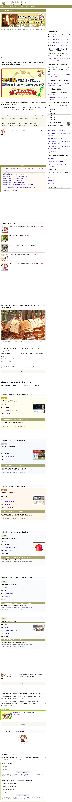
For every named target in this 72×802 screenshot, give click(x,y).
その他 (4, 792)
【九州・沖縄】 (59, 166)
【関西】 (67, 164)
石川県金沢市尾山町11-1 (10, 502)
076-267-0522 (8, 633)
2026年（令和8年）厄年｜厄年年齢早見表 (58, 39)
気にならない (6, 769)
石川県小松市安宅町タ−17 (11, 547)
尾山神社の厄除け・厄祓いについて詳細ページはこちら (16, 511)
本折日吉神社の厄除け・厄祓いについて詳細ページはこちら (17, 603)
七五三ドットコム (52, 177)
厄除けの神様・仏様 (52, 158)
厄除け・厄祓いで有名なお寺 (9, 786)
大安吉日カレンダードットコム (55, 183)
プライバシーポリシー (19, 6)
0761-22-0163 (8, 596)
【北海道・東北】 (52, 164)
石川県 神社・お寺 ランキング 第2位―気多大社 (14, 178)
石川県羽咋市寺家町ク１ (10, 456)
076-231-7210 (8, 504)
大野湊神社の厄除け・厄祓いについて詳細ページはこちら (16, 640)
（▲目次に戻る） (23, 371)
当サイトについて (9, 6)
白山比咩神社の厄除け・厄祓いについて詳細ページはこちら (17, 419)
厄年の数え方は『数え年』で (55, 138)
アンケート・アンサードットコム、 (25, 774)
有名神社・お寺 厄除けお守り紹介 (56, 161)
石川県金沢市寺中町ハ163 (11, 630)
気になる (5, 766)
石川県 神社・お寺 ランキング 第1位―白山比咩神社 (15, 176)
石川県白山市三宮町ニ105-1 (11, 410)
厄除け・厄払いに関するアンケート (11, 190)
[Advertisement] (23, 44)
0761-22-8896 (8, 550)
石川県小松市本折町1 (10, 593)
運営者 (27, 6)
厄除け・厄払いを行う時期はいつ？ (56, 130)
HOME (2, 6)
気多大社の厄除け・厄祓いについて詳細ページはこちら (16, 465)
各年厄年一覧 (64, 45)
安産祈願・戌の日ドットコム (55, 180)
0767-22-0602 (8, 459)
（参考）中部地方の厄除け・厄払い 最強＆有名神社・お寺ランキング (19, 187)
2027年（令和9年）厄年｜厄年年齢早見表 (58, 42)
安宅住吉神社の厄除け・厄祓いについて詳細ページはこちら (17, 557)
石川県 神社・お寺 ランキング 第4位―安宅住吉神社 (15, 182)
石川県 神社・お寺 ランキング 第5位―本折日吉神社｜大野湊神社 (18, 184)
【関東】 (58, 164)
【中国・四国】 (51, 166)
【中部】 (63, 164)
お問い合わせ (33, 6)
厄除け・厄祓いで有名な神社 (9, 783)
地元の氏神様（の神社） (8, 789)
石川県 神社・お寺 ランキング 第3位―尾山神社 (14, 180)
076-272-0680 (8, 413)
